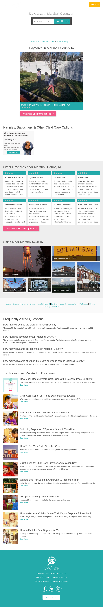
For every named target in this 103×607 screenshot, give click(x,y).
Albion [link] (8, 304)
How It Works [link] (51, 573)
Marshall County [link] (62, 42)
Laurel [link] (47, 304)
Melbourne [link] (84, 304)
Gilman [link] (32, 304)
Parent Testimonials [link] (42, 581)
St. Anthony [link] (45, 307)
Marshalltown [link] (73, 304)
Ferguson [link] (24, 304)
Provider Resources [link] (59, 577)
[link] (12, 4)
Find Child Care (62, 21)
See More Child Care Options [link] (38, 114)
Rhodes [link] (92, 304)
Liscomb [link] (63, 304)
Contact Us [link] (61, 573)
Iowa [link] (52, 42)
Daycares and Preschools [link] (39, 42)
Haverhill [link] (40, 304)
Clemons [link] (16, 304)
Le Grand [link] (54, 304)
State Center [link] (57, 307)
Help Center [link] (51, 597)
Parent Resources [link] (43, 577)
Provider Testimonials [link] (60, 581)
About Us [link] (40, 573)
